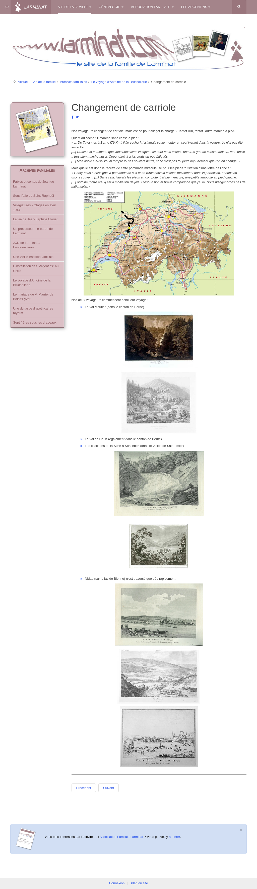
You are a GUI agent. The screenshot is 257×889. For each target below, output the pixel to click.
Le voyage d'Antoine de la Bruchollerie (119, 82)
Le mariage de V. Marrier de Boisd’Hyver (33, 296)
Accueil (23, 82)
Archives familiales (73, 82)
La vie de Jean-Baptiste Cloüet (35, 219)
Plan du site (139, 883)
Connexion (116, 883)
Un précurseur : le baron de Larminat (33, 231)
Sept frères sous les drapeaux (34, 322)
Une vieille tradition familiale (33, 257)
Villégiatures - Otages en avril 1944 (34, 207)
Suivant (108, 788)
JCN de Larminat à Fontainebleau (26, 245)
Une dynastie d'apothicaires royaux (33, 311)
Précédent (83, 788)
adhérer (174, 837)
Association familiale (152, 7)
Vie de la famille (74, 7)
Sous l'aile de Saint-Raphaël (33, 195)
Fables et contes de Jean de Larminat (33, 184)
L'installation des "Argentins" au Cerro (36, 268)
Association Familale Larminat (121, 837)
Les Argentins (195, 7)
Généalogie (111, 7)
